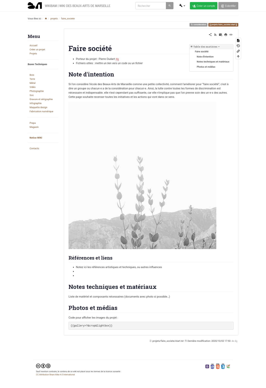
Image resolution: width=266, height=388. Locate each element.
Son (32, 95)
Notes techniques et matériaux (213, 61)
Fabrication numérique (41, 111)
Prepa (33, 123)
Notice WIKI (36, 137)
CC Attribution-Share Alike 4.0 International (55, 374)
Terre (32, 79)
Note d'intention (205, 56)
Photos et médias (206, 66)
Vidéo (33, 87)
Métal (32, 83)
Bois (32, 75)
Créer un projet (37, 49)
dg (117, 59)
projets (54, 18)
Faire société (202, 51)
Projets (33, 53)
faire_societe (68, 18)
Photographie (37, 91)
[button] (182, 5)
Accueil (33, 45)
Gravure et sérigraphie (41, 99)
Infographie (36, 103)
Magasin (34, 127)
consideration (198, 25)
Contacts (34, 148)
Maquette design (38, 107)
